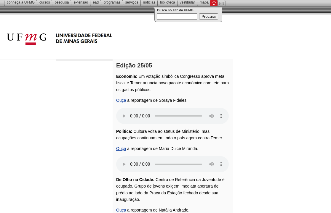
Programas (111, 2)
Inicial (214, 3)
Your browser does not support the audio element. (172, 116)
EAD (96, 2)
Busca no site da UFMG (175, 10)
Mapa (204, 2)
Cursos (44, 2)
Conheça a (21, 2)
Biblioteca (167, 2)
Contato (222, 3)
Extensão (80, 2)
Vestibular (187, 2)
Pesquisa (62, 2)
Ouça (121, 100)
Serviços (131, 2)
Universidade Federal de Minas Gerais (93, 40)
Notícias (149, 2)
